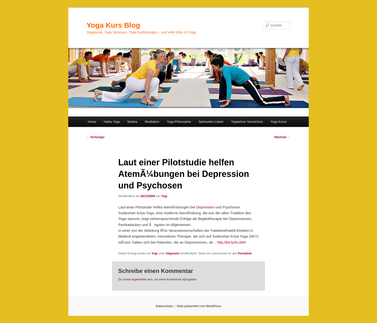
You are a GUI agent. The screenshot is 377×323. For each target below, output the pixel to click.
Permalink (244, 253)
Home (92, 121)
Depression (205, 207)
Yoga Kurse (278, 121)
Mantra (132, 121)
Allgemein (172, 253)
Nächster (282, 137)
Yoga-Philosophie (179, 121)
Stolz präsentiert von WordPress (199, 306)
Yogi (164, 196)
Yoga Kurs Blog (113, 25)
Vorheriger (96, 137)
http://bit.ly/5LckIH (231, 242)
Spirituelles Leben (211, 121)
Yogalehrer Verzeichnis (247, 121)
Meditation (152, 121)
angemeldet (138, 279)
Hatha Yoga (112, 121)
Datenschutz (164, 306)
